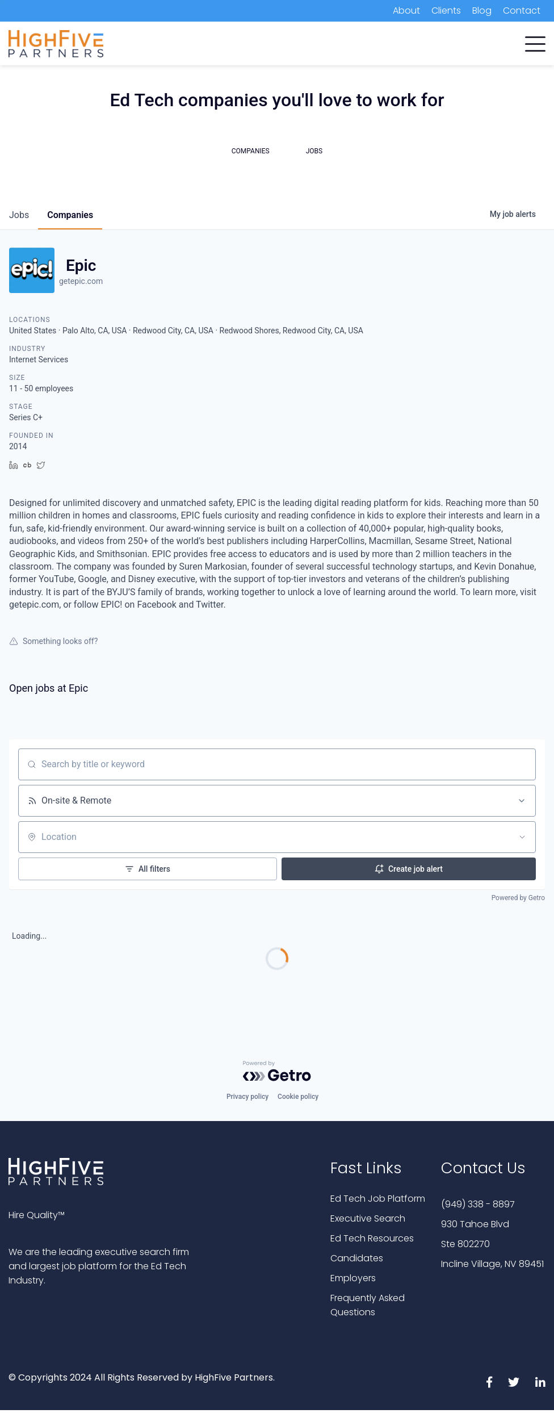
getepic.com (81, 281)
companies (70, 215)
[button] (535, 41)
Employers (353, 1278)
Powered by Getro (518, 898)
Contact (521, 10)
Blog (482, 10)
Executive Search (367, 1218)
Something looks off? (53, 641)
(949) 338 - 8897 (478, 1204)
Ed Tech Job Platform (377, 1198)
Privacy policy (247, 1097)
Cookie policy (298, 1097)
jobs (19, 215)
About (406, 10)
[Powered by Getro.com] (277, 1071)
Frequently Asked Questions (367, 1305)
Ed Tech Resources (372, 1238)
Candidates (356, 1258)
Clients (446, 10)
